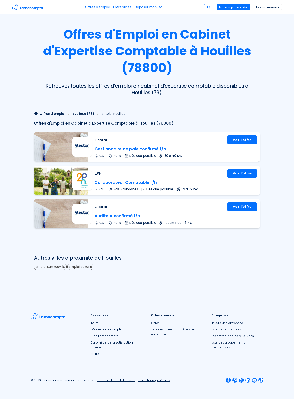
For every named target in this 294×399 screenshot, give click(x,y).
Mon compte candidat (233, 7)
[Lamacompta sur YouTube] (254, 380)
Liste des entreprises (226, 329)
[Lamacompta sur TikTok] (261, 380)
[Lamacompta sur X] (241, 380)
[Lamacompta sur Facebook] (228, 380)
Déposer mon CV (148, 7)
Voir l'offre (242, 139)
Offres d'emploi (97, 7)
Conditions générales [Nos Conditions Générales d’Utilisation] (154, 380)
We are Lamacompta (106, 329)
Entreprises (122, 7)
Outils (95, 354)
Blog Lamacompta (105, 336)
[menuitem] (117, 322)
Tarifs (94, 323)
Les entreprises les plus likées (232, 336)
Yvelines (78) (83, 113)
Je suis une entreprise (227, 323)
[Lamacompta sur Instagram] (235, 380)
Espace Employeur (267, 7)
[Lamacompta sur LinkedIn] (248, 380)
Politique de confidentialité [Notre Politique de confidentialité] (116, 380)
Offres (155, 323)
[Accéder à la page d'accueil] (27, 7)
